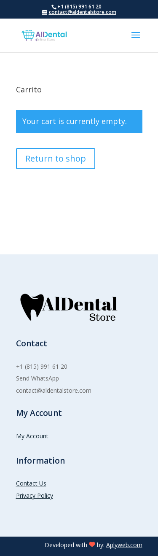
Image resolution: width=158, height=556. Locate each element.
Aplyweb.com (124, 545)
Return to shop (55, 158)
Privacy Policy (34, 495)
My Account (32, 436)
